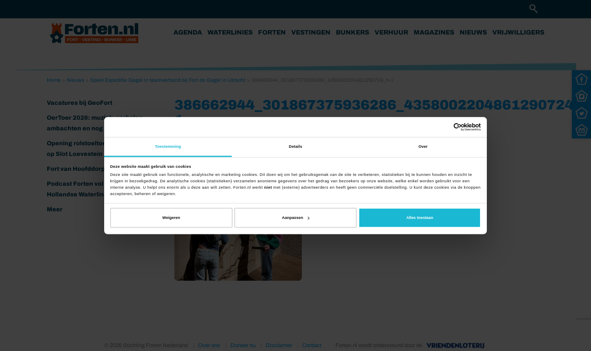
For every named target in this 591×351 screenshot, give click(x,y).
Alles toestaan (419, 218)
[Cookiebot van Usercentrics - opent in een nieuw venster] (443, 127)
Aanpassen (296, 218)
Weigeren (171, 218)
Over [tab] (423, 146)
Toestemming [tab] (168, 146)
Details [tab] (295, 146)
